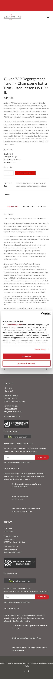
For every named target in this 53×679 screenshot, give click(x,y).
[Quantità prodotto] (9, 173)
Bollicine (19, 183)
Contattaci (9, 391)
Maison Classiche (39, 183)
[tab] (35, 207)
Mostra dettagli (40, 349)
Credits (27, 666)
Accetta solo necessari (26, 363)
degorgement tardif (40, 186)
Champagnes (27, 183)
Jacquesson (20, 186)
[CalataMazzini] (13, 17)
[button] (48, 17)
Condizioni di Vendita (46, 663)
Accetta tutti (26, 356)
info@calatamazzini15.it (12, 412)
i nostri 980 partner (15, 325)
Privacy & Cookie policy (30, 663)
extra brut (28, 186)
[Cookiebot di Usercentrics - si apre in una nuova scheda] (41, 313)
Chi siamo (8, 388)
